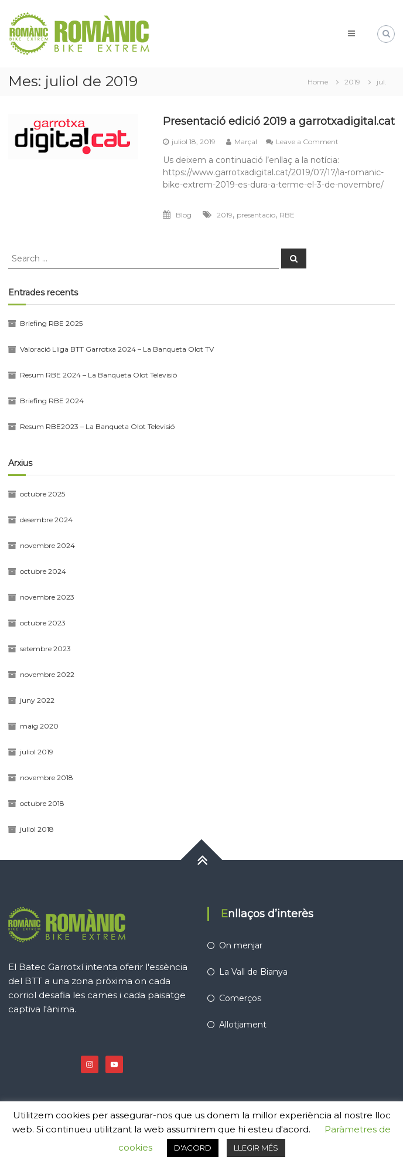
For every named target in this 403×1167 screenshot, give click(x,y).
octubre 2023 (43, 622)
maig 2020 (39, 726)
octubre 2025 (42, 493)
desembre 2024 (46, 519)
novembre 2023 (47, 597)
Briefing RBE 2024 (52, 400)
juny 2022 (37, 700)
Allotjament (243, 1024)
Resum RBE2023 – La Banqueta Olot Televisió (97, 426)
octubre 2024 (43, 571)
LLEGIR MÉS (256, 1147)
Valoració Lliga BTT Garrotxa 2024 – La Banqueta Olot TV (117, 349)
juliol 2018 (37, 829)
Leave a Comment (307, 141)
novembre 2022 (47, 674)
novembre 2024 (47, 545)
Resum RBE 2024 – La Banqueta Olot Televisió (98, 374)
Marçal (245, 141)
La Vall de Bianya (253, 972)
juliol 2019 (36, 751)
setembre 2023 (45, 648)
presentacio (256, 214)
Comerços (240, 998)
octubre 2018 (42, 803)
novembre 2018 (46, 777)
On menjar (240, 945)
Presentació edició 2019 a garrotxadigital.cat (279, 121)
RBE (287, 214)
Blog (184, 214)
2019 (225, 214)
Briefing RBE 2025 (51, 323)
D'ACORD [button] (192, 1147)
